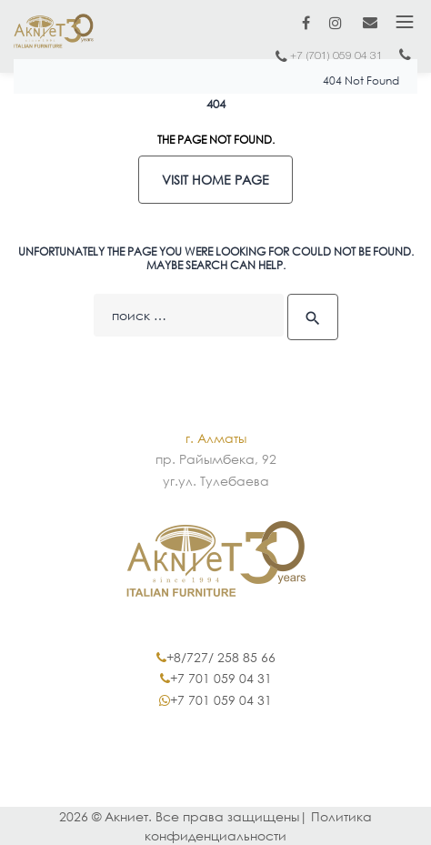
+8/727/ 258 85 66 (221, 657)
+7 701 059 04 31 (221, 678)
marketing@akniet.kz (370, 22)
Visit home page (215, 179)
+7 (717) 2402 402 (404, 59)
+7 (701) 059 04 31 (336, 56)
